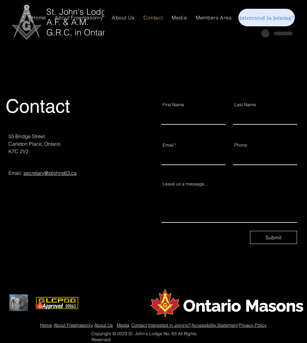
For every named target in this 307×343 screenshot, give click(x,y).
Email (168, 145)
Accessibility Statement (214, 325)
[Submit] (273, 237)
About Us (103, 325)
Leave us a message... (185, 184)
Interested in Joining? (169, 325)
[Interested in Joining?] (266, 17)
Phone (240, 145)
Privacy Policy (253, 325)
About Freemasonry (73, 325)
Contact (139, 325)
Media (123, 325)
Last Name (245, 104)
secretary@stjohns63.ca (50, 173)
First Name (173, 104)
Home (46, 325)
